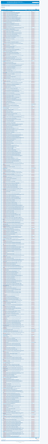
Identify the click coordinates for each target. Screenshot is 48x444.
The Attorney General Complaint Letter (7, 69)
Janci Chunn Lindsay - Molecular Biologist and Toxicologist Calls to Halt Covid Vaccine (12, 268)
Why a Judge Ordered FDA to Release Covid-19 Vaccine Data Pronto (10, 184)
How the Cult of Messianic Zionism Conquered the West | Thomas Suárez (11, 30)
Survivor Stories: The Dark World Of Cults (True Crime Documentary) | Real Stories (12, 198)
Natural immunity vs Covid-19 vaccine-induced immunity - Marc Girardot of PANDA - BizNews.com (13, 259)
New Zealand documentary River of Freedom (8, 112)
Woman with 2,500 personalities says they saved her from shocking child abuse (11, 94)
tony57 (32, 60)
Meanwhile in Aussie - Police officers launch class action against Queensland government (12, 65)
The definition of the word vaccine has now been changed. (9, 279)
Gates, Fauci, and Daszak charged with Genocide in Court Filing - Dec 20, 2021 (11, 222)
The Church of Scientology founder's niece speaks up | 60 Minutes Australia (11, 91)
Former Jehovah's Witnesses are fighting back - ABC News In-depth (10, 88)
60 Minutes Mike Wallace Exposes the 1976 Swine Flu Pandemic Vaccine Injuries (11, 248)
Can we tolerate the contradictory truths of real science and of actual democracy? (11, 159)
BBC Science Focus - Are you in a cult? (7, 26)
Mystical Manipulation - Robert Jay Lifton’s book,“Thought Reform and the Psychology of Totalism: (13, 27)
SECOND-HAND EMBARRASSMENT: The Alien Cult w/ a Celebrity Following (11, 97)
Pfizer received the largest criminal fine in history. (8, 258)
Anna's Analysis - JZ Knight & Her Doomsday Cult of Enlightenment (10, 151)
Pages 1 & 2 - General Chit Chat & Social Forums (14, 108)
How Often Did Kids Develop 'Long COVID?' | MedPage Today (9, 282)
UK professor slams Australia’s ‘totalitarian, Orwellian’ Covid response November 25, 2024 (12, 59)
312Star (32, 105)
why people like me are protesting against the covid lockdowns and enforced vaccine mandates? (13, 209)
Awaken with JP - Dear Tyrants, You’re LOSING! (8, 148)
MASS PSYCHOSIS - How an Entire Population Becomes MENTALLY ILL (10, 125)
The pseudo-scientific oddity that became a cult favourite (9, 85)
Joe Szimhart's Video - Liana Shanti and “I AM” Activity (9, 166)
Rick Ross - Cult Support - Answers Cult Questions (8, 31)
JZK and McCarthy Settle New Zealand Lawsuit (8, 62)
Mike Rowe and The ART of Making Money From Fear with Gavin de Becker (11, 53)
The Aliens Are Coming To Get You (7, 60)
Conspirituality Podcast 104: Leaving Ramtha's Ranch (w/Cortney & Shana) (11, 23)
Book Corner (13, 44)
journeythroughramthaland (5, 168)
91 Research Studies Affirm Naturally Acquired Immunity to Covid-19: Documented (12, 242)
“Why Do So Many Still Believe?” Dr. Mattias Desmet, (8, 231)
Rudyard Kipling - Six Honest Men (6, 169)
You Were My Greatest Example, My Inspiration (8, 162)
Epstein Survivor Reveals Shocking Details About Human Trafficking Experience (11, 12)
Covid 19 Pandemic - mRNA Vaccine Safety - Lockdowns (16, 58)
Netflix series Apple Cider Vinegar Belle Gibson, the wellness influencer (10, 52)
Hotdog (3, 51)
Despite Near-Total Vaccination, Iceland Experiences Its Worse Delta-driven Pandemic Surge (13, 275)
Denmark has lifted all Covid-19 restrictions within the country (9, 213)
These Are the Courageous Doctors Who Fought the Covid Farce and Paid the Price (12, 152)
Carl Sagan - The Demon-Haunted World (7, 101)
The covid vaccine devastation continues (7, 177)
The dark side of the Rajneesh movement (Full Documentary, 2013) (10, 16)
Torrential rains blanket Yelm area (6, 235)
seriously (4, 108)
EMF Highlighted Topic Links (12, 11)
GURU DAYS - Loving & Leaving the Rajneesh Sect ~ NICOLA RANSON (10, 15)
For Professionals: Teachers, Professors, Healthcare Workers (17, 90)
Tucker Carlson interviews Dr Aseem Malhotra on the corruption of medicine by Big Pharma (12, 155)
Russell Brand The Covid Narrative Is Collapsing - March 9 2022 (10, 202)
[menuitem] (4, 4)
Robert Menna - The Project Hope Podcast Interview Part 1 (9, 66)
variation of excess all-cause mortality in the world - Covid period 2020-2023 (11, 49)
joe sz (3, 11)
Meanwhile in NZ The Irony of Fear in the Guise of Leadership (9, 98)
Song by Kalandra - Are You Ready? (7, 75)
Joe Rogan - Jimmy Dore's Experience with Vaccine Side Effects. (10, 271)
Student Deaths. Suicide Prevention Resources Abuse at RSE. (15, 107)
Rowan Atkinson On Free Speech (6, 191)
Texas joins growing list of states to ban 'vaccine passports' (9, 245)
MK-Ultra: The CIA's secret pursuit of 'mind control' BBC (9, 181)
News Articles (11, 51)
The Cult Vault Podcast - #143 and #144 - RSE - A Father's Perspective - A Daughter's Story (12, 217)
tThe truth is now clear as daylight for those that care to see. (9, 195)
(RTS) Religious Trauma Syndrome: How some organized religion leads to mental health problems (13, 129)
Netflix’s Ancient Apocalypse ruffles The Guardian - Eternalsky (9, 147)
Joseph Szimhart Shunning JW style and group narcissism (9, 76)
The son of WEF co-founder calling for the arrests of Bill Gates (9, 118)
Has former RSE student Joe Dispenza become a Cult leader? (9, 63)
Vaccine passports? (5, 252)
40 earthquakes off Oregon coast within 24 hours (8, 228)
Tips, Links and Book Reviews (12, 22)
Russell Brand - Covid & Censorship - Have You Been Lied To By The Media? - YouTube (12, 283)
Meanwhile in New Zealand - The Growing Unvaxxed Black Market (10, 232)
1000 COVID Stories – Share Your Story (7, 286)
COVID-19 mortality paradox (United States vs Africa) (8, 46)
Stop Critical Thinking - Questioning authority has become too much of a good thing (12, 119)
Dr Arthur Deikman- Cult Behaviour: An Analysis (8, 109)
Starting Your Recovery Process (14, 81)
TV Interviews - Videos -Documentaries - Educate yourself (16, 18)
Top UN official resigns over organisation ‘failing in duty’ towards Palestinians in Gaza (12, 116)
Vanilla (3, 107)
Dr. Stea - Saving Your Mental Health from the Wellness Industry (10, 56)
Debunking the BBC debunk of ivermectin (7, 133)
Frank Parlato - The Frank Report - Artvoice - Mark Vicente (9, 122)
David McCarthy (33, 12)
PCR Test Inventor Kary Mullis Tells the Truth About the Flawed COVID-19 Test (11, 265)
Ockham (32, 228)
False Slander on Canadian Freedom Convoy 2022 (8, 210)
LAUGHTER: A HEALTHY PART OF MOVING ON (15, 193)
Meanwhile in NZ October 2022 (6, 165)
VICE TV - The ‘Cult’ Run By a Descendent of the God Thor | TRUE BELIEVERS (11, 19)
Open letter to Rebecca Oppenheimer (7, 144)
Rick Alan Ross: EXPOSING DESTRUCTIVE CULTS (8, 140)
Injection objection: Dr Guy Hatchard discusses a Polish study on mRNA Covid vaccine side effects (13, 194)
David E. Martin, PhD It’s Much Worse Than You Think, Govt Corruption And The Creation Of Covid (13, 137)
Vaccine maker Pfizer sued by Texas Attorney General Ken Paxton (10, 113)
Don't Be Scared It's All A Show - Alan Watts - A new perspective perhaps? (11, 105)
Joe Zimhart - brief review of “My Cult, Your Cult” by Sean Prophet (10, 34)
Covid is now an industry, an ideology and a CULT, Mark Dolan (9, 178)
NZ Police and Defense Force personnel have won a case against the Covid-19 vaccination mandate (13, 206)
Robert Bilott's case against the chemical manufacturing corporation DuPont (11, 136)
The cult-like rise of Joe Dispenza (6, 40)
